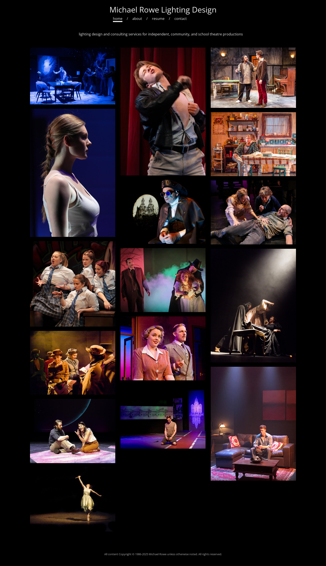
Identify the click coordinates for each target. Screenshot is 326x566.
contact (180, 18)
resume (158, 18)
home (117, 18)
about (137, 18)
